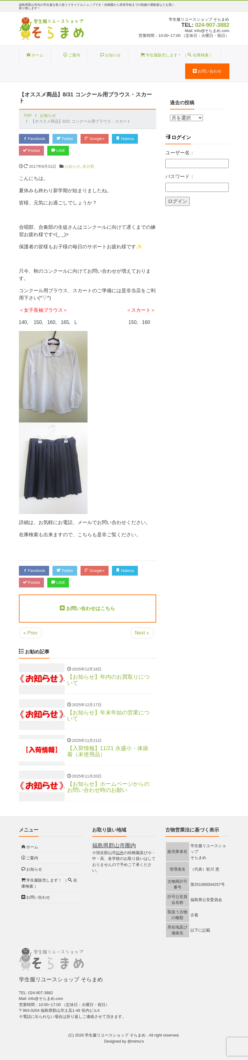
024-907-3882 (212, 25)
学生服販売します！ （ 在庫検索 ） (177, 55)
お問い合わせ (207, 71)
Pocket (31, 150)
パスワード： (180, 176)
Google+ (94, 138)
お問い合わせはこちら (87, 608)
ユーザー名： (180, 152)
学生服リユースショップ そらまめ (115, 1035)
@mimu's (135, 1041)
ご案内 (71, 55)
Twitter (64, 138)
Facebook (34, 138)
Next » (142, 632)
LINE (58, 150)
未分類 (88, 166)
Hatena (125, 138)
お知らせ (110, 55)
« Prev (30, 632)
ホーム (35, 55)
